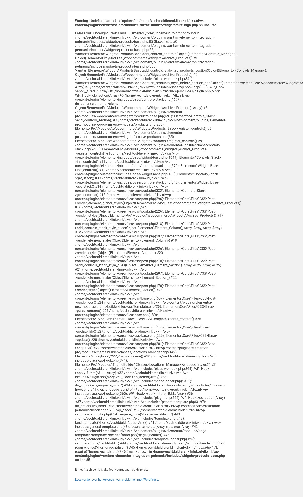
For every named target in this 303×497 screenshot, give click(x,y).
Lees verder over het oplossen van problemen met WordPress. (117, 479)
